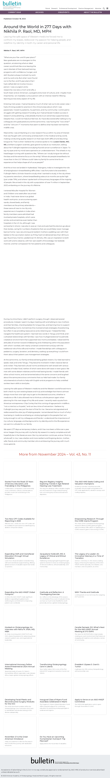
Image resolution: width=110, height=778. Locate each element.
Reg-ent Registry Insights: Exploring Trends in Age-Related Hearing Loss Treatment (54, 484)
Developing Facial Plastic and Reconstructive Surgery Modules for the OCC (19, 702)
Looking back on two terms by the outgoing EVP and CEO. (90, 596)
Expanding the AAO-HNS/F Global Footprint (20, 593)
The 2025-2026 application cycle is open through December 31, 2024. (88, 705)
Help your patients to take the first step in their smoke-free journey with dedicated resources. (18, 743)
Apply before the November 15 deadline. (53, 743)
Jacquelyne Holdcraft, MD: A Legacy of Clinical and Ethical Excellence (53, 556)
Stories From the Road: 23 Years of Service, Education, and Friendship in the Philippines (19, 484)
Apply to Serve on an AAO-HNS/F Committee (89, 701)
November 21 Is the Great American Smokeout (16, 738)
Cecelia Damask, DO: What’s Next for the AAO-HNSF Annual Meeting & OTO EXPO (89, 629)
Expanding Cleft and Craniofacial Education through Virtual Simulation (19, 556)
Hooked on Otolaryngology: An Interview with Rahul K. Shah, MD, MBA (20, 629)
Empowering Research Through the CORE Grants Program (89, 520)
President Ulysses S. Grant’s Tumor (87, 665)
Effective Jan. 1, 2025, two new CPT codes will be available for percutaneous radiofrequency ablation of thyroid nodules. (20, 525)
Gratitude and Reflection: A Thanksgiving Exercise (52, 593)
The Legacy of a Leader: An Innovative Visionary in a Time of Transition (89, 556)
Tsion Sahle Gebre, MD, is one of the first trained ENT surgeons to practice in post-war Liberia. (54, 671)
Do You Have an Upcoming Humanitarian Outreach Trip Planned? (52, 739)
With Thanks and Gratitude (87, 592)
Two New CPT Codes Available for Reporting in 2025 (20, 520)
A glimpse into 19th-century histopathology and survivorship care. (89, 670)
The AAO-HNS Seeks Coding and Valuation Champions (89, 483)
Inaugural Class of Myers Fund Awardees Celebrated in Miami (53, 701)
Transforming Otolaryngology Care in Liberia (53, 665)
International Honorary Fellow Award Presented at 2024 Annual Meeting (20, 666)
